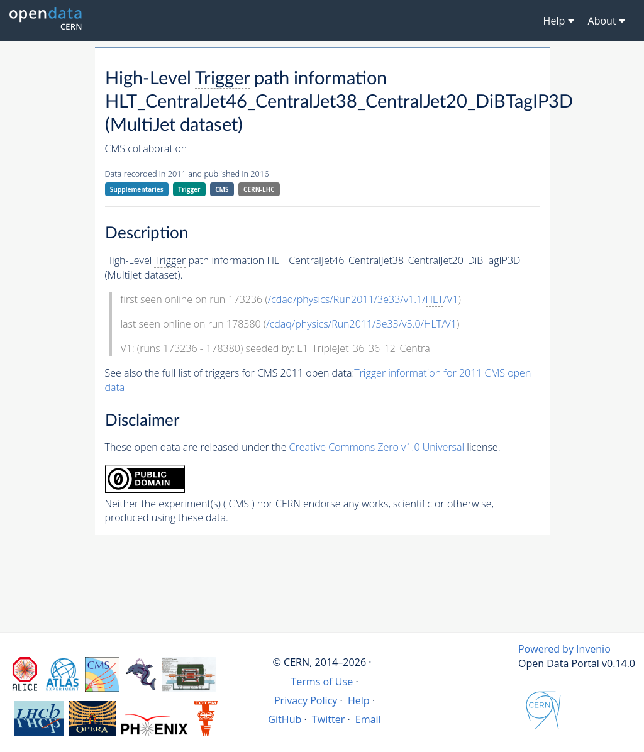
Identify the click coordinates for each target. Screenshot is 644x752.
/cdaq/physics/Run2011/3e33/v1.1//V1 (363, 299)
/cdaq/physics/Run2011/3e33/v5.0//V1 (361, 324)
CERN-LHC (259, 189)
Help (359, 700)
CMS (221, 189)
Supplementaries (137, 189)
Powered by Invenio (564, 649)
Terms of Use (322, 681)
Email (368, 719)
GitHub (284, 719)
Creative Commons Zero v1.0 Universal (377, 447)
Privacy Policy (306, 700)
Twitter (328, 719)
